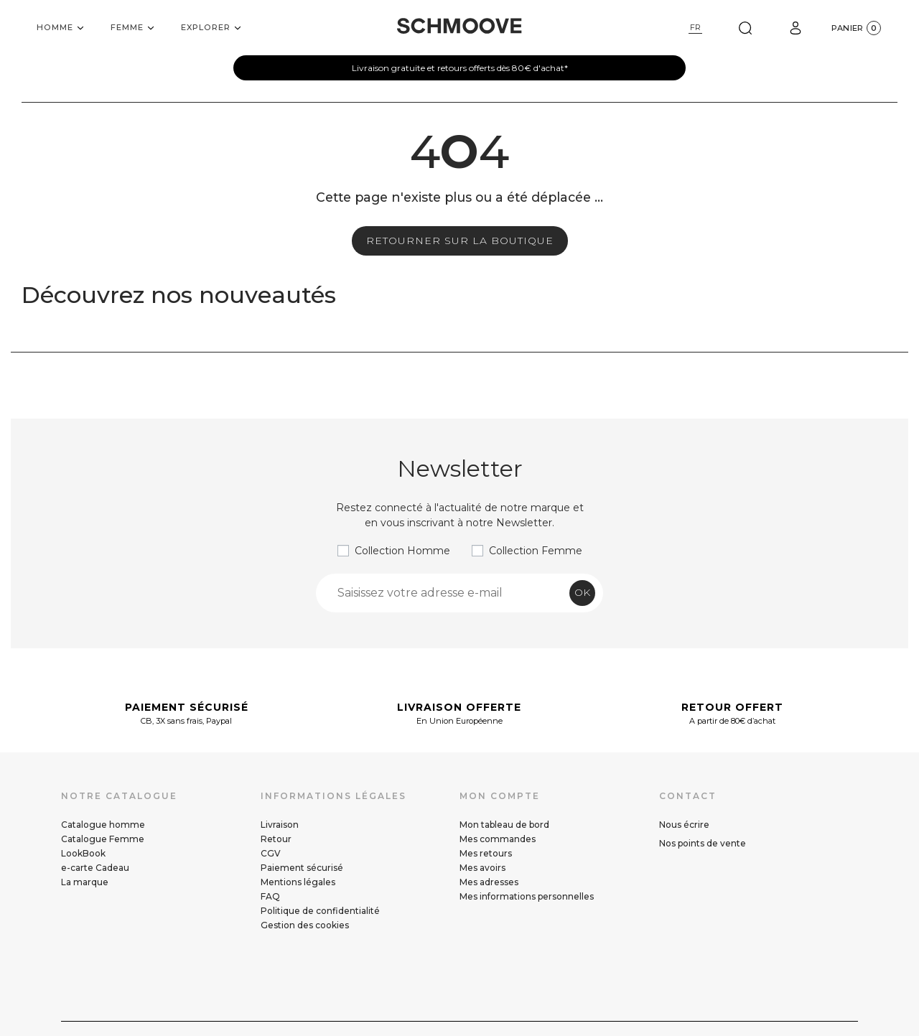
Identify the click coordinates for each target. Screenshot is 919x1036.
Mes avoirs (482, 867)
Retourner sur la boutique (460, 240)
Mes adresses (489, 882)
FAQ (270, 896)
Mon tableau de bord (504, 824)
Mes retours (486, 853)
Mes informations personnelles (527, 896)
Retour (276, 839)
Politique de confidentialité (320, 910)
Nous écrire (684, 824)
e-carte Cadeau (95, 867)
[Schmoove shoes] (459, 26)
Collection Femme (535, 550)
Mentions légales (298, 882)
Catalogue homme (103, 824)
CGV (271, 853)
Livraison (280, 824)
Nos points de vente (702, 843)
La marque (84, 882)
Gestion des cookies (305, 925)
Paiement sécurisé (302, 867)
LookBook (83, 853)
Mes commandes (498, 839)
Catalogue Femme (102, 839)
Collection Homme (402, 550)
